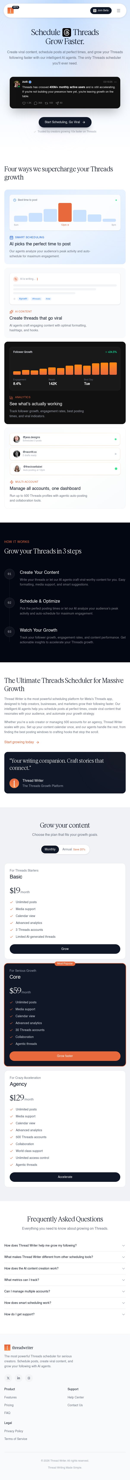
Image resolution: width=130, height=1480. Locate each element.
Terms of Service (15, 1439)
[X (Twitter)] (8, 1378)
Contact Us (75, 1405)
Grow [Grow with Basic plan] (65, 949)
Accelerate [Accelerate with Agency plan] (65, 1178)
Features (10, 1397)
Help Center (76, 1397)
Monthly (50, 849)
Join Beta (101, 10)
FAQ (7, 1413)
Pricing (9, 1405)
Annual (73, 849)
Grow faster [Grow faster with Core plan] (65, 1056)
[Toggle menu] (118, 10)
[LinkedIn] (18, 1378)
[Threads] (29, 1378)
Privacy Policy (13, 1431)
